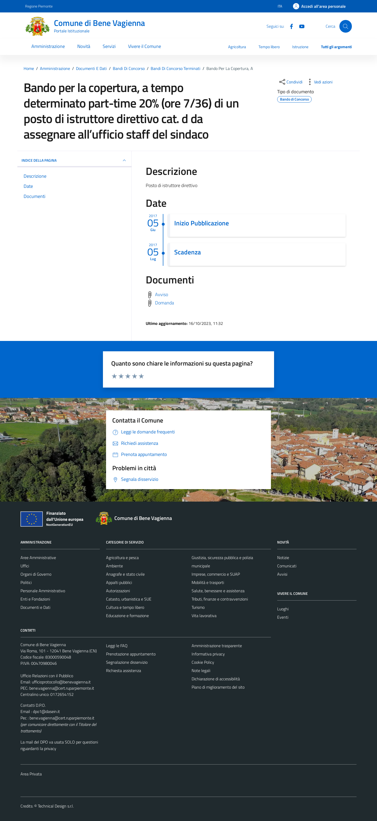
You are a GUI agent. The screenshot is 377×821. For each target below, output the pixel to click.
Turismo (198, 607)
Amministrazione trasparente (217, 645)
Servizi (109, 46)
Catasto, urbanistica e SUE (128, 599)
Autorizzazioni (118, 591)
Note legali (201, 670)
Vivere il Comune (144, 46)
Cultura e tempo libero (125, 607)
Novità (83, 46)
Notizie (283, 557)
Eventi (282, 617)
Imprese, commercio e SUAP (216, 574)
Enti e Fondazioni (35, 599)
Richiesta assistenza (123, 670)
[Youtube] (300, 26)
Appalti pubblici (119, 582)
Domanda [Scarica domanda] (164, 302)
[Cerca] (345, 26)
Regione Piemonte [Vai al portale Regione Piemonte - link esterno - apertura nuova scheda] (39, 6)
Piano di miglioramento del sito (218, 687)
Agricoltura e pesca (122, 557)
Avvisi (282, 574)
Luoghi (283, 609)
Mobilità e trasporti (208, 582)
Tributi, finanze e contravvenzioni (220, 599)
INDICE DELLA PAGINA (74, 160)
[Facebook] (289, 26)
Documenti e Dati (35, 607)
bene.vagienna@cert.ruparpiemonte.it (61, 688)
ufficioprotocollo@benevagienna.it (61, 682)
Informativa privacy (208, 654)
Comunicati (286, 566)
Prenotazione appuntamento (131, 654)
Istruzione (300, 47)
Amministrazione (48, 46)
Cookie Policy (203, 662)
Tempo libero (269, 47)
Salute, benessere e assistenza (218, 591)
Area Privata (31, 774)
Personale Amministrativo (42, 591)
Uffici (24, 566)
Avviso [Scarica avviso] (161, 294)
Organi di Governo (35, 574)
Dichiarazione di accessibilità (216, 679)
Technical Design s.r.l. (56, 806)
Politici (26, 582)
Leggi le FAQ (117, 645)
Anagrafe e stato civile (125, 574)
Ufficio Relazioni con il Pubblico (46, 676)
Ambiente (114, 566)
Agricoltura (237, 47)
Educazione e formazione (127, 615)
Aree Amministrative (38, 557)
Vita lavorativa (204, 615)
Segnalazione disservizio (127, 662)
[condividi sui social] (290, 82)
